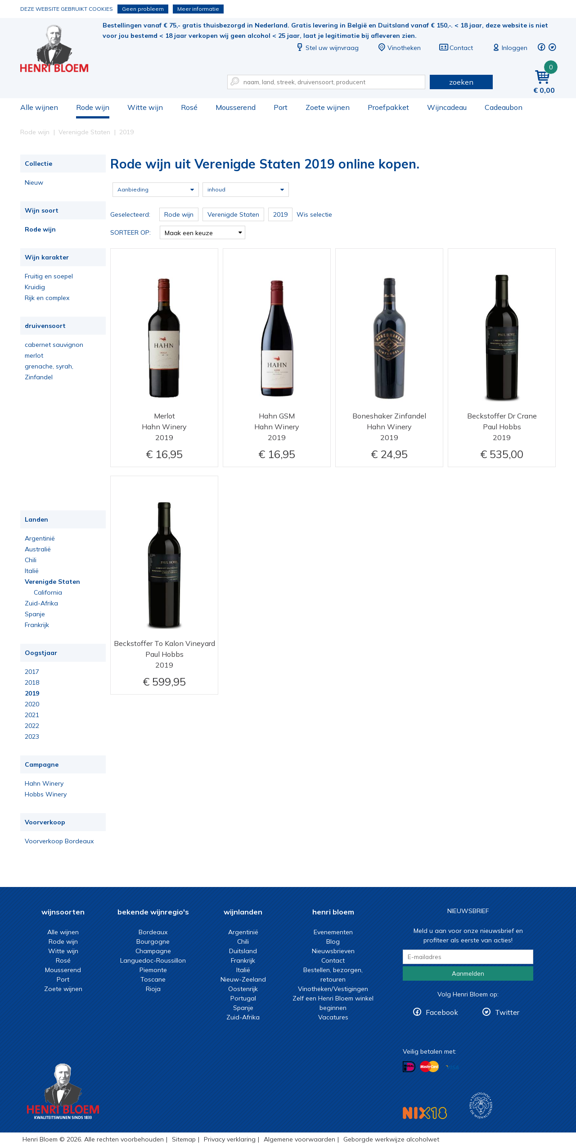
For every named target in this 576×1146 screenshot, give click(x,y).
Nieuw (34, 182)
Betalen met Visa (452, 1067)
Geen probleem (143, 8)
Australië (38, 549)
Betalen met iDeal (409, 1067)
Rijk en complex (47, 298)
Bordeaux (153, 932)
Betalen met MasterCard (429, 1067)
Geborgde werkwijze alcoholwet (391, 1139)
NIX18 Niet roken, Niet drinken (425, 1113)
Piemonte (153, 970)
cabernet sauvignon (54, 345)
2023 (32, 736)
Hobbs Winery (46, 794)
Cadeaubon (503, 107)
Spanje (35, 614)
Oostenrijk (243, 989)
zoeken (461, 81)
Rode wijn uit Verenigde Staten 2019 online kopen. (60, 49)
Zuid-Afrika (41, 603)
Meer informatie (198, 8)
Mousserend (236, 107)
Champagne (153, 951)
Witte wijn (145, 107)
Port (281, 107)
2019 (32, 693)
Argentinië (40, 538)
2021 (32, 715)
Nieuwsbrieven (333, 951)
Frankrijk (37, 625)
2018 (32, 682)
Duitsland (243, 951)
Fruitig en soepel (49, 276)
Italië (32, 571)
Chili (30, 560)
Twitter (507, 1012)
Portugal (243, 998)
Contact (456, 48)
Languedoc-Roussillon (153, 960)
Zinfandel (39, 377)
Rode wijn (92, 107)
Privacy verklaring (230, 1139)
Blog (333, 941)
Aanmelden (468, 973)
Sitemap (184, 1139)
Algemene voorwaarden (299, 1139)
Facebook (442, 1012)
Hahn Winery (44, 783)
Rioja (153, 989)
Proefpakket (388, 107)
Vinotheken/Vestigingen (333, 989)
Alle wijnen (39, 107)
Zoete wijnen (328, 107)
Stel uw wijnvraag (327, 48)
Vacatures (333, 1017)
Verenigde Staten (52, 582)
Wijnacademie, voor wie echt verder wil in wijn (480, 1105)
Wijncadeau (447, 107)
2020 (32, 704)
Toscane (153, 979)
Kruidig (35, 287)
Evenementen (333, 932)
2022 (32, 726)
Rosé (189, 107)
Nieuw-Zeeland (243, 979)
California (48, 592)
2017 (32, 672)
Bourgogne (153, 941)
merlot (34, 355)
